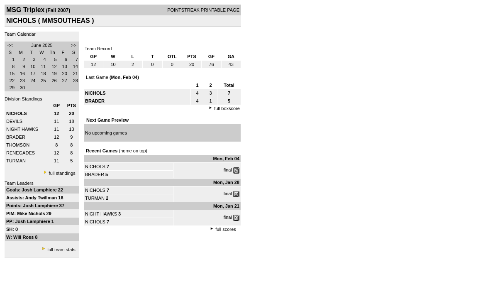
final (228, 169)
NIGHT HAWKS (22, 129)
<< (10, 45)
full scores (225, 229)
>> (73, 45)
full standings (62, 173)
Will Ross (24, 237)
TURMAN (16, 160)
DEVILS (14, 121)
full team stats (61, 249)
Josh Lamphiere (40, 189)
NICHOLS (95, 166)
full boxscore (227, 108)
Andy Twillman (41, 197)
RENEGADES (20, 152)
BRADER (15, 137)
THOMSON (17, 144)
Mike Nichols (31, 213)
